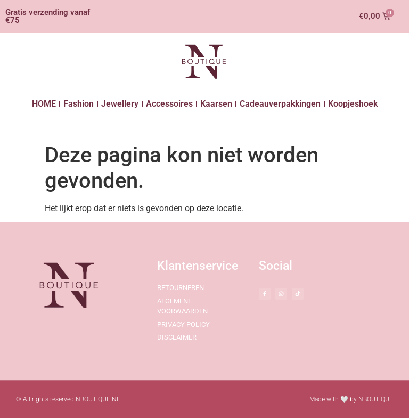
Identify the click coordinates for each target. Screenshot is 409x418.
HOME (44, 104)
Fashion (78, 104)
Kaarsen (216, 104)
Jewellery (119, 104)
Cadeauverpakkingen (280, 104)
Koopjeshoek (353, 104)
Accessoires (169, 104)
